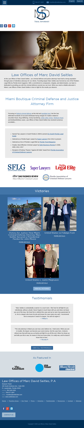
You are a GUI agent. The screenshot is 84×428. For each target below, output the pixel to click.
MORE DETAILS (24, 242)
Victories (40, 401)
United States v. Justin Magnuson (42, 280)
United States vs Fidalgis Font (59, 233)
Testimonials (50, 401)
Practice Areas (14, 401)
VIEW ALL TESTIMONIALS (42, 348)
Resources (61, 401)
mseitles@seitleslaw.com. (58, 2)
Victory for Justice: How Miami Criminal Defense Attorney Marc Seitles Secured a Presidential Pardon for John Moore (24, 236)
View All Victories (42, 288)
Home (4, 401)
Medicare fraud (58, 118)
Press (33, 401)
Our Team (24, 401)
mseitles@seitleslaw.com (14, 394)
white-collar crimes (47, 118)
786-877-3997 (39, 2)
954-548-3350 (11, 390)
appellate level (46, 113)
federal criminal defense (24, 113)
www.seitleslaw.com (11, 397)
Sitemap (78, 401)
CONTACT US (8, 415)
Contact (70, 401)
